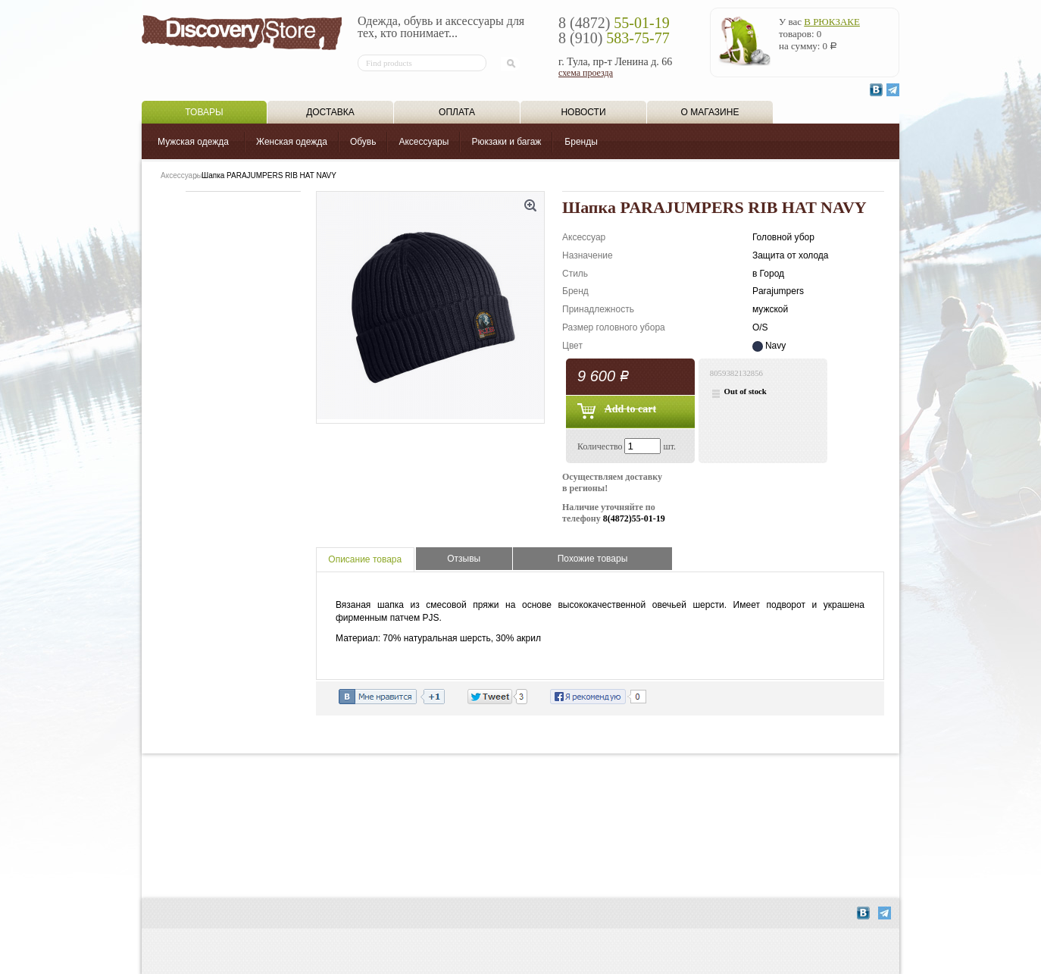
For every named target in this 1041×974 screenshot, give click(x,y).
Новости (583, 112)
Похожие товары (593, 558)
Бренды (580, 141)
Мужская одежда (193, 141)
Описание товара (365, 559)
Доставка (330, 112)
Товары (204, 112)
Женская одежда (291, 141)
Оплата (457, 112)
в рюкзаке (832, 21)
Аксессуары (424, 141)
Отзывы (463, 558)
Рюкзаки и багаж (506, 141)
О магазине (710, 112)
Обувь (363, 141)
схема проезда (585, 72)
